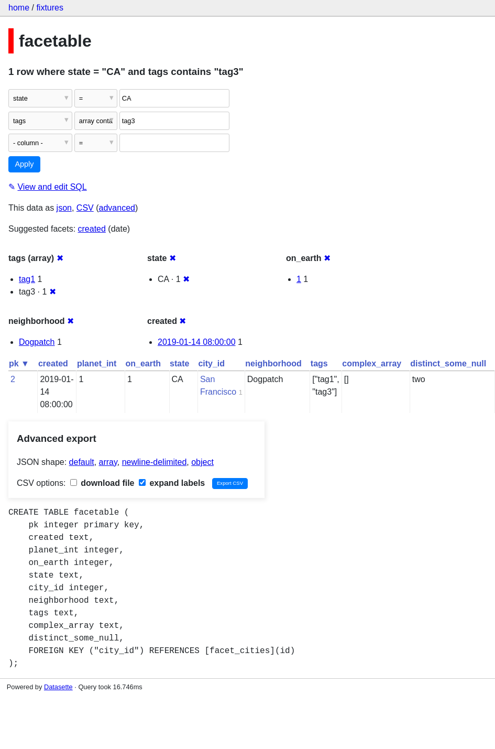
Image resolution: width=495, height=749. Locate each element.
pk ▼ (19, 363)
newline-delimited (154, 462)
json (64, 207)
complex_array (371, 363)
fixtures (49, 7)
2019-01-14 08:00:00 (197, 342)
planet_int (97, 363)
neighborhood (273, 363)
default (81, 462)
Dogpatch (37, 342)
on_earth (143, 363)
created (92, 228)
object (202, 462)
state (179, 363)
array (108, 462)
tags (319, 363)
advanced (117, 207)
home (18, 7)
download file (102, 483)
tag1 (27, 279)
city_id (211, 363)
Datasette (58, 687)
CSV (85, 207)
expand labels (172, 483)
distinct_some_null (448, 363)
